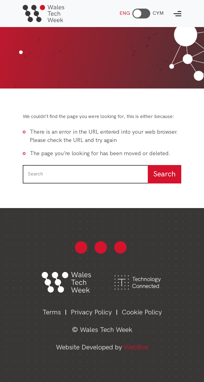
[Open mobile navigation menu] (177, 13)
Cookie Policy (142, 312)
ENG (125, 13)
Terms (51, 312)
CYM (158, 13)
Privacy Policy (91, 312)
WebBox (136, 347)
